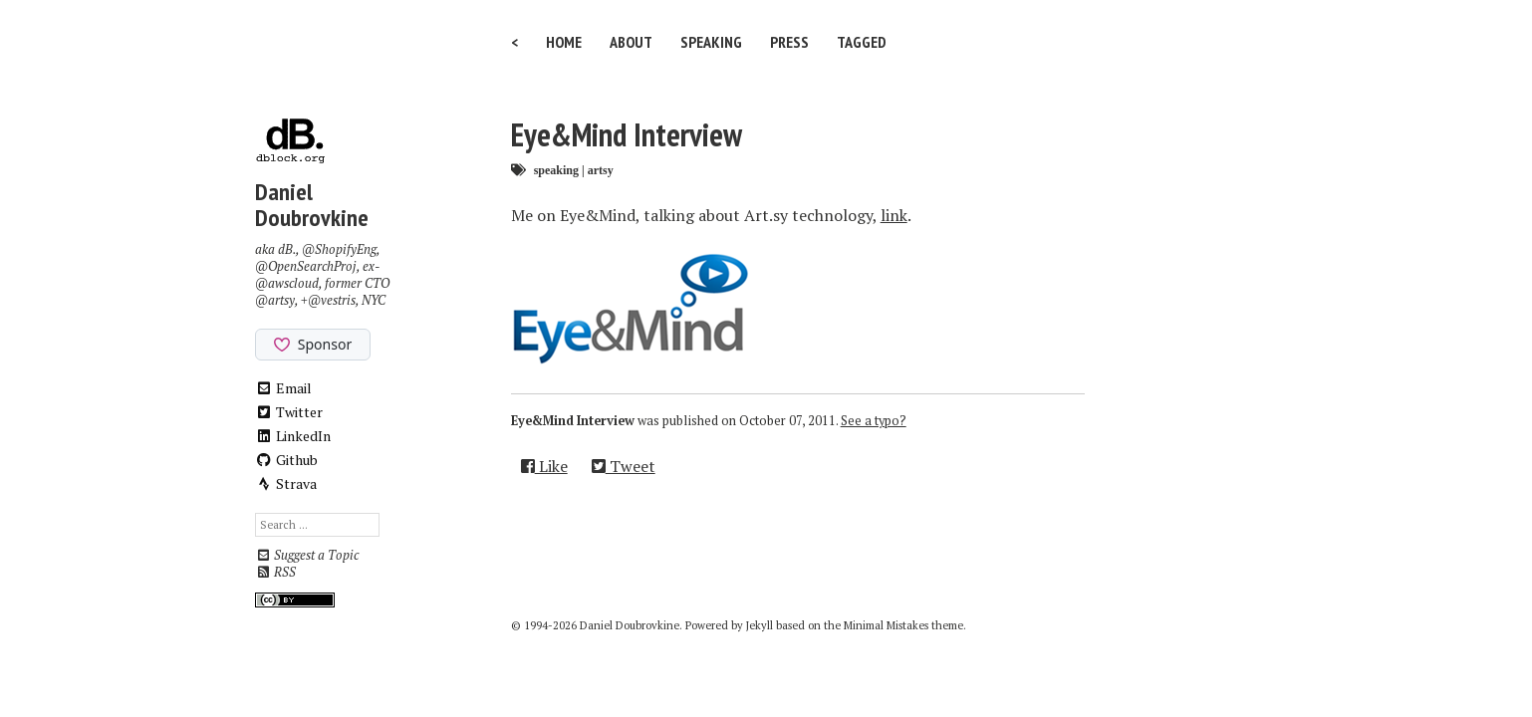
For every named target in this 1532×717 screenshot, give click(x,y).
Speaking (711, 42)
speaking (556, 169)
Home (564, 42)
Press (789, 42)
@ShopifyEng (339, 249)
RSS (275, 572)
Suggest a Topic (307, 555)
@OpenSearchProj (306, 266)
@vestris (332, 300)
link (894, 215)
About (631, 42)
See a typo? (873, 420)
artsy (601, 169)
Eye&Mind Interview (626, 134)
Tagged (862, 42)
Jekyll (759, 625)
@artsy (275, 300)
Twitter (289, 411)
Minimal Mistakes (886, 625)
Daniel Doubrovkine (312, 204)
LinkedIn (293, 435)
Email (283, 387)
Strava (286, 483)
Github (286, 459)
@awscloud (287, 283)
